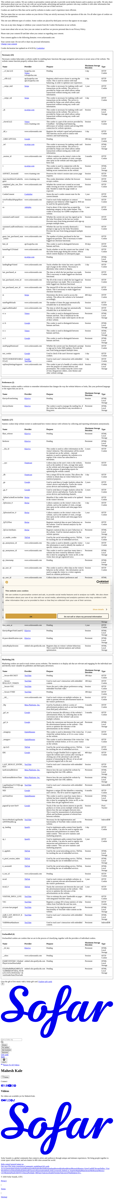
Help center (5, 1164)
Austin (22, 1168)
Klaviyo (27, 398)
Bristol (69, 1168)
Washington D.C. (74, 1173)
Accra (3, 1168)
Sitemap (4, 1197)
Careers (13, 1164)
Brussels (75, 1168)
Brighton (63, 1168)
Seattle (51, 1173)
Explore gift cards (45, 982)
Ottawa (25, 1173)
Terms (3, 1189)
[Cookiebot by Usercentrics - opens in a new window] (98, 582)
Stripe (26, 86)
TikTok (27, 537)
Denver (8, 1171)
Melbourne (94, 1171)
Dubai (13, 1171)
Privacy (4, 1181)
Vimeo (27, 73)
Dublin (18, 1171)
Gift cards (5, 1055)
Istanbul (45, 1171)
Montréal (7, 1173)
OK (31, 617)
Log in (4, 1060)
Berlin (42, 1168)
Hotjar (26, 497)
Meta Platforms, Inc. (32, 705)
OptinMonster (29, 732)
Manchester (85, 1171)
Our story (4, 1166)
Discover (5, 1052)
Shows (4, 1045)
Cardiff (91, 1168)
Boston (57, 1168)
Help (3, 1057)
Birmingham (49, 1168)
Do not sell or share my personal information (83, 617)
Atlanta (17, 1168)
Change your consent (9, 44)
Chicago (97, 1168)
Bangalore (29, 1168)
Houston (39, 1171)
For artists (5, 1047)
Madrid (78, 1171)
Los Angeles (71, 1171)
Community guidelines (33, 1166)
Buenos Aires (83, 1168)
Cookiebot (40, 48)
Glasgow (32, 1171)
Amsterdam (9, 1168)
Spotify (27, 827)
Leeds (50, 1171)
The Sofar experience (16, 1166)
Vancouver (64, 1173)
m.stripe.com (29, 110)
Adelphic (27, 207)
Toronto (57, 1173)
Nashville (14, 1173)
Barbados (36, 1168)
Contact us (20, 1164)
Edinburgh (25, 1171)
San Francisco (43, 1173)
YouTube (27, 361)
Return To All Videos (10, 1065)
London (63, 1171)
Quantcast (28, 463)
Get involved (6, 1050)
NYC (21, 1173)
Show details (98, 609)
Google (27, 139)
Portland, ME (33, 1173)
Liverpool (56, 1171)
